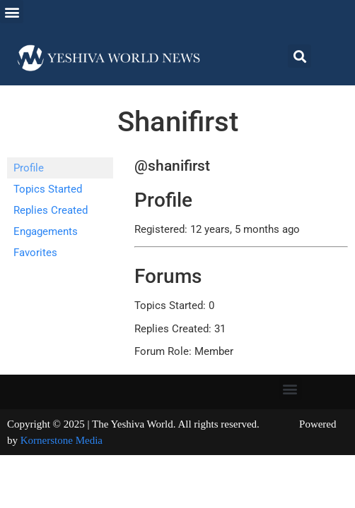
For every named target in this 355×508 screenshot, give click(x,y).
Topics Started (47, 189)
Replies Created (50, 210)
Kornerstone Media (62, 440)
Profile (28, 168)
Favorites (35, 252)
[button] (11, 11)
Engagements (45, 231)
